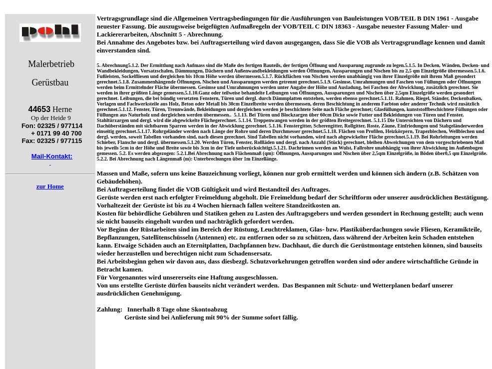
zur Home (50, 186)
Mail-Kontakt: (51, 156)
